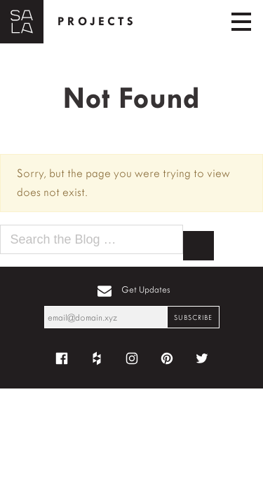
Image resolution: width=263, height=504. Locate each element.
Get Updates (145, 289)
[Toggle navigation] (241, 21)
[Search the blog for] (91, 240)
